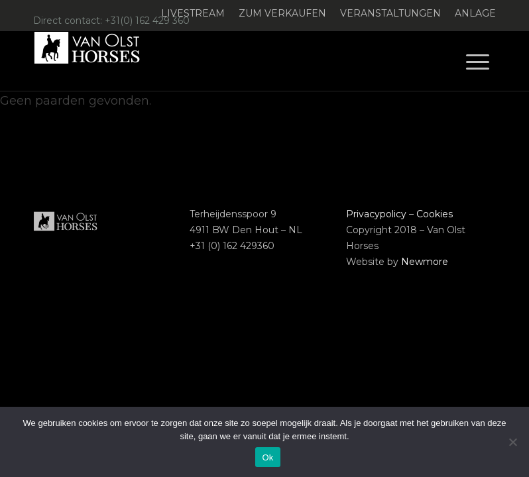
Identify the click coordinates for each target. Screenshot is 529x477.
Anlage (475, 13)
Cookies (434, 214)
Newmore (424, 262)
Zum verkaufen (282, 13)
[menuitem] (193, 13)
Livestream (193, 13)
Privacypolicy (376, 214)
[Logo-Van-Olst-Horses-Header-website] (95, 61)
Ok (267, 457)
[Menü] (477, 61)
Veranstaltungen (390, 13)
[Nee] (512, 442)
